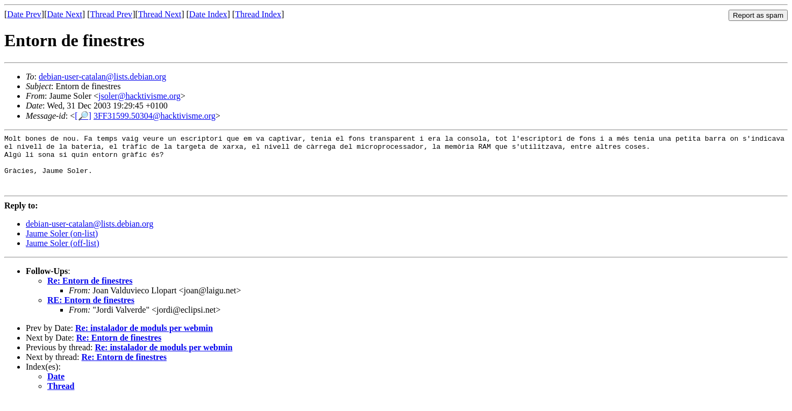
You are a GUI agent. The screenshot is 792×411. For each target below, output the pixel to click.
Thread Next (159, 14)
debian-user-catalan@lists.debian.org (102, 76)
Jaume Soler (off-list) (62, 254)
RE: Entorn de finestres (90, 311)
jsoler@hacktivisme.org (139, 95)
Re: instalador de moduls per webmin (144, 339)
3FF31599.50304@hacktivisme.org (155, 115)
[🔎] (83, 115)
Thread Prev (111, 14)
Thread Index (258, 14)
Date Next (64, 14)
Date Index (208, 14)
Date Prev (24, 14)
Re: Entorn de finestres (89, 292)
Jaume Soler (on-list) (62, 244)
